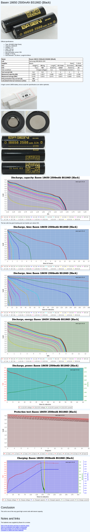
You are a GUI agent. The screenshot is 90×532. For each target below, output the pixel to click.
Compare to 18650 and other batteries (12, 530)
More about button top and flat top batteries (14, 529)
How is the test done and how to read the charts (15, 525)
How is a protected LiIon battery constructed (14, 527)
